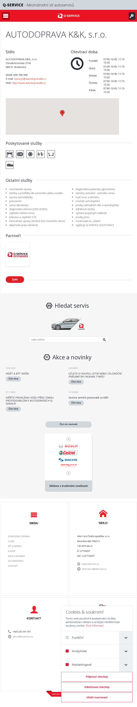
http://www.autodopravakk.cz (29, 83)
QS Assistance (15, 560)
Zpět (15, 279)
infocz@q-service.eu (23, 636)
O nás (11, 541)
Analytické (76, 651)
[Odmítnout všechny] (97, 687)
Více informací (95, 625)
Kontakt (13, 565)
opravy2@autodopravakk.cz (30, 78)
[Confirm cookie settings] (97, 697)
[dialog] (97, 654)
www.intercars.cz (90, 563)
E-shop (12, 551)
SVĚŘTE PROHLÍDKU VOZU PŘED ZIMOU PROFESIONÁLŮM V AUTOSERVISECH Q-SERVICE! (30, 400)
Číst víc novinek (68, 424)
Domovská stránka (19, 536)
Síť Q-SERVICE (15, 546)
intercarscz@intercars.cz (94, 568)
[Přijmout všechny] (97, 677)
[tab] (126, 638)
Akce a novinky (16, 556)
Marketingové (79, 664)
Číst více (13, 378)
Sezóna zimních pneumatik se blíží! (88, 397)
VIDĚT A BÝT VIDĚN (17, 373)
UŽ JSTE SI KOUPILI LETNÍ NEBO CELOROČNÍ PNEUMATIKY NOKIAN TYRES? (95, 375)
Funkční (74, 637)
